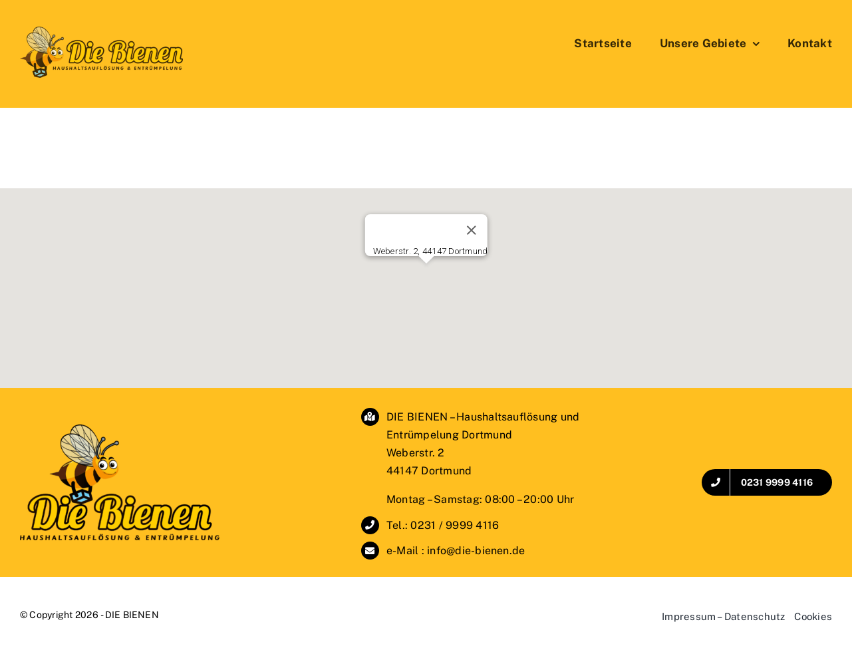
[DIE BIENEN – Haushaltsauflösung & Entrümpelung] (119, 429)
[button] (426, 275)
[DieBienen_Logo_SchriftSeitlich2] (101, 31)
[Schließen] (472, 230)
